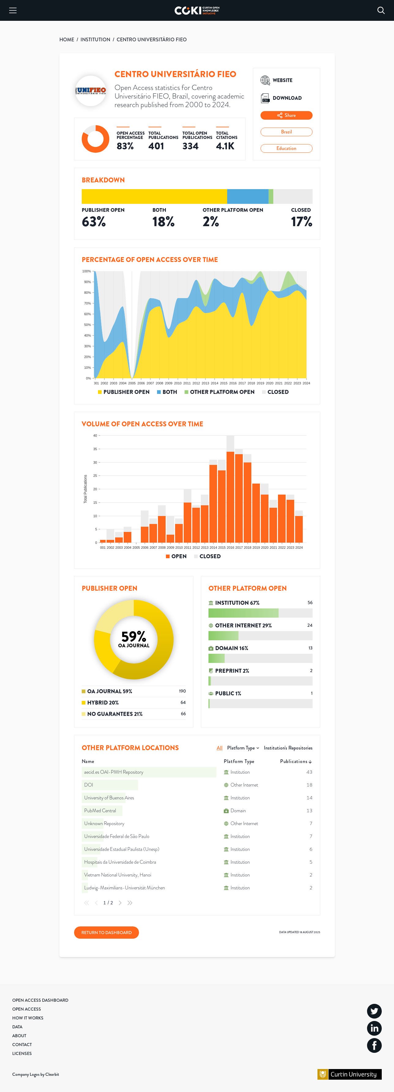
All (220, 747)
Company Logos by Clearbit (35, 1074)
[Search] (381, 10)
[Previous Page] (96, 903)
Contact (22, 1045)
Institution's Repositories (288, 747)
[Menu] (13, 10)
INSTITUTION (95, 39)
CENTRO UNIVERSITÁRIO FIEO (152, 39)
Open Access (26, 1009)
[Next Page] (120, 903)
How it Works (27, 1018)
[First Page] (87, 903)
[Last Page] (130, 903)
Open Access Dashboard (40, 1000)
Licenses (22, 1053)
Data (17, 1027)
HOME (66, 39)
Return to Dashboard (106, 932)
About (19, 1036)
